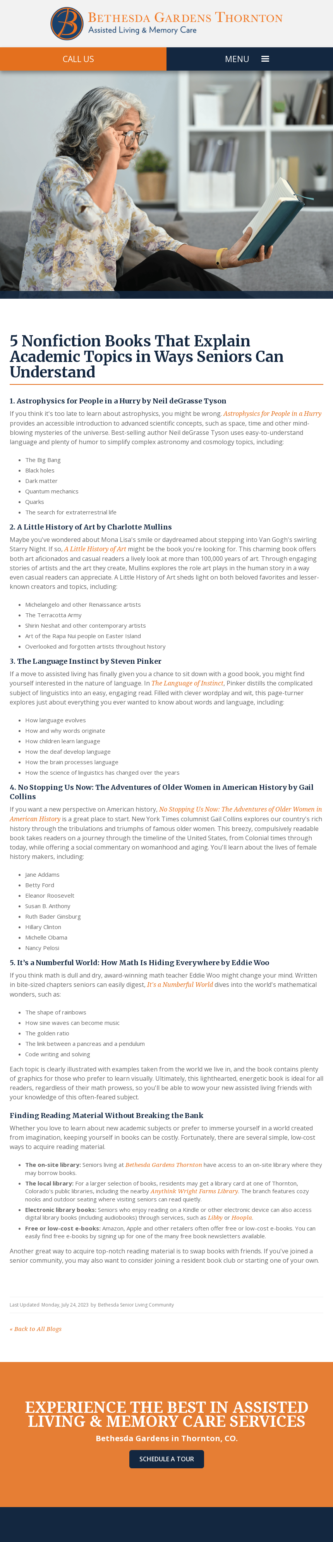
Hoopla (242, 1217)
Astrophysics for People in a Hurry (272, 413)
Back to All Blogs (36, 1329)
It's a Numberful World (180, 984)
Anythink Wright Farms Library (194, 1191)
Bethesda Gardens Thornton (163, 1164)
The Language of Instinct (187, 683)
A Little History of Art (95, 549)
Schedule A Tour (166, 1459)
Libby (215, 1217)
